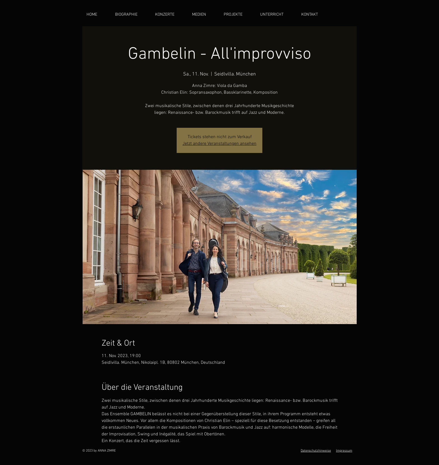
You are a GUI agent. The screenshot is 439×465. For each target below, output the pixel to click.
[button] (204, 15)
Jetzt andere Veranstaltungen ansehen (219, 144)
